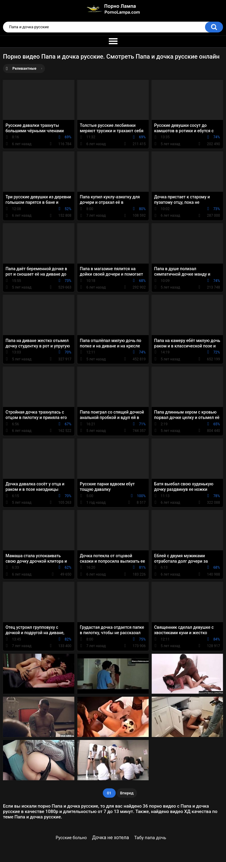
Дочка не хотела (110, 837)
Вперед (127, 793)
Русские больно (71, 837)
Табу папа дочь (150, 837)
